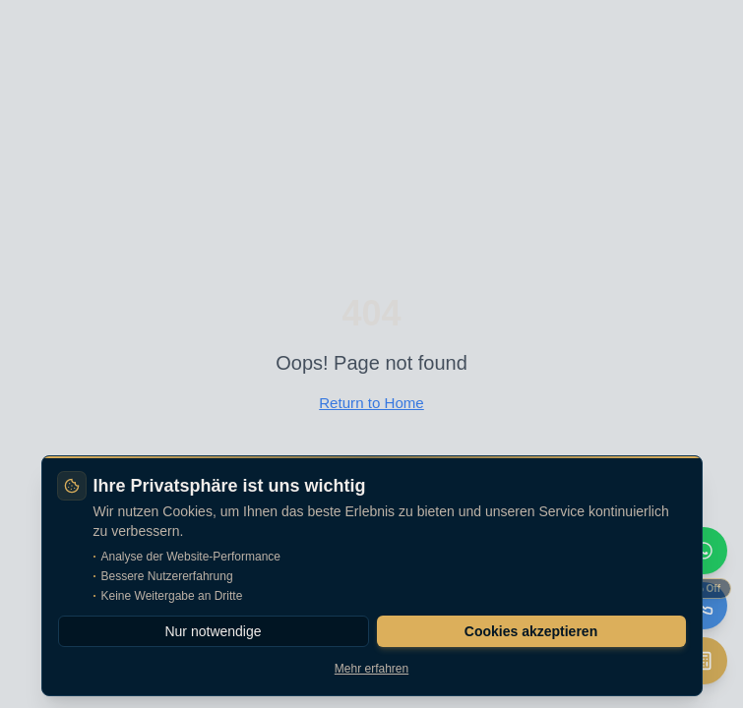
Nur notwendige (212, 631)
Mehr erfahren (371, 669)
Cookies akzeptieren (530, 631)
